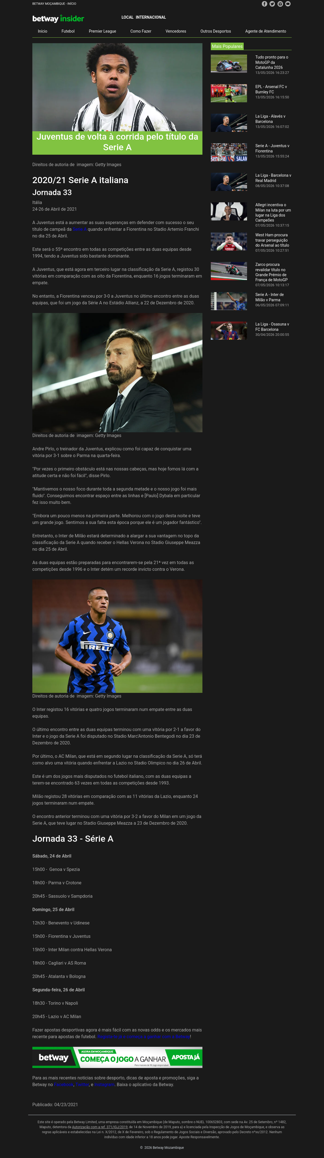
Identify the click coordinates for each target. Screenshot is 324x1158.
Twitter (82, 1084)
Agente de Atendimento (265, 31)
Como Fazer (140, 31)
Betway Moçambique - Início (54, 4)
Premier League (102, 31)
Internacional (151, 17)
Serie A (80, 229)
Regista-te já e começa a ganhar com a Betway (144, 1036)
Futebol (68, 31)
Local (128, 17)
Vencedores (176, 31)
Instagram (104, 1084)
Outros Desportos (215, 31)
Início (42, 31)
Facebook (63, 1084)
